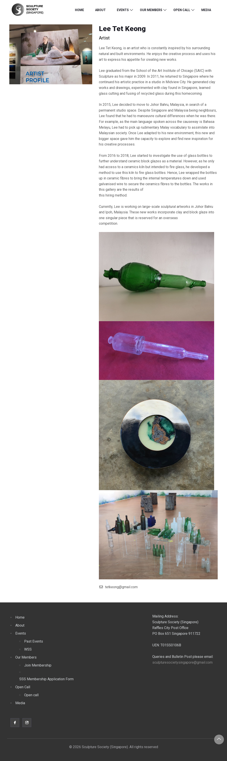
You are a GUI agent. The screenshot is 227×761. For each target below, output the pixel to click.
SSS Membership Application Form (46, 679)
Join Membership (37, 665)
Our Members (151, 10)
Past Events (33, 641)
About (100, 10)
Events (123, 10)
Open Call (181, 10)
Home (79, 10)
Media (206, 10)
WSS (28, 649)
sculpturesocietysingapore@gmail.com (182, 662)
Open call (31, 695)
